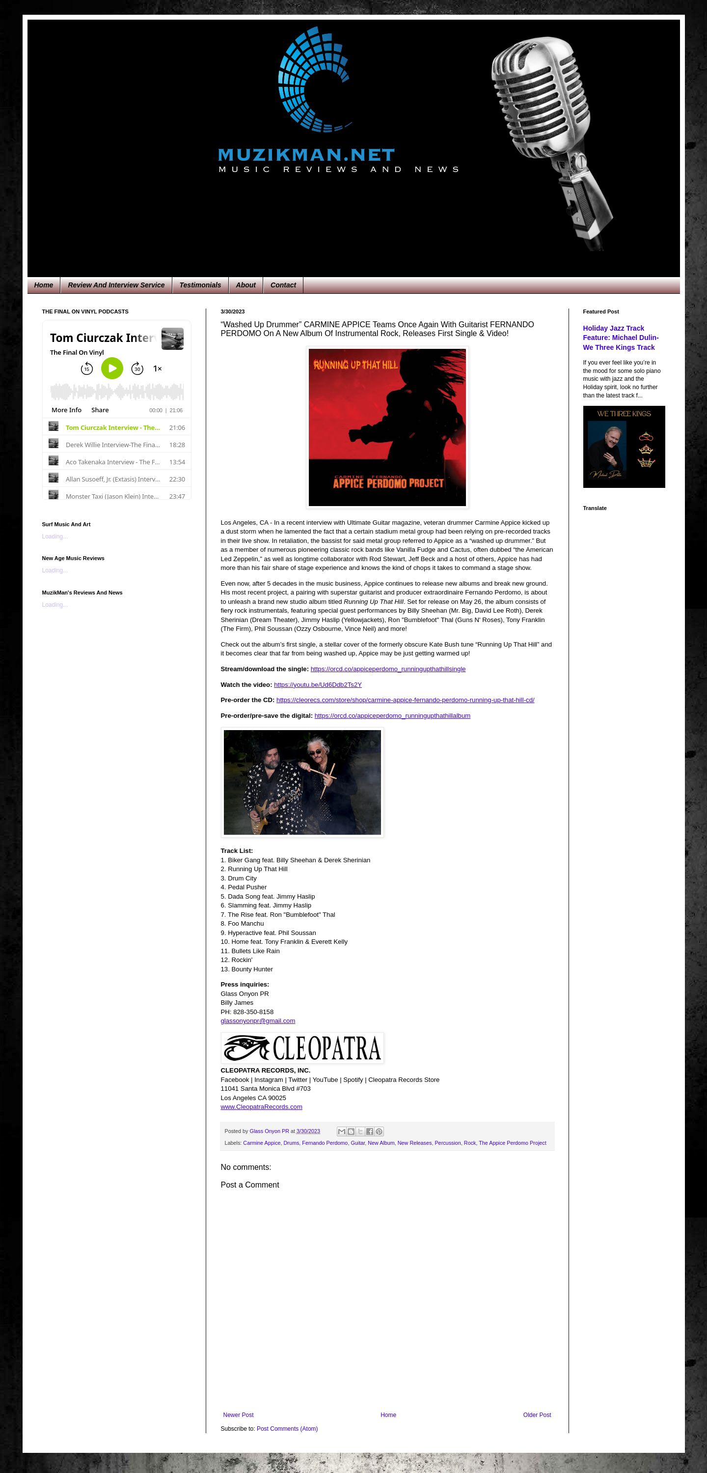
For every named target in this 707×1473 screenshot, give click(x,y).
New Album (381, 1143)
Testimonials (200, 285)
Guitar (358, 1143)
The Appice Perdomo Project (512, 1143)
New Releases (415, 1143)
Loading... (55, 536)
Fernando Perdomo (325, 1143)
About (246, 285)
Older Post (537, 1415)
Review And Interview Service (116, 285)
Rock (470, 1143)
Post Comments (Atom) (287, 1428)
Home (44, 285)
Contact (283, 285)
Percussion (448, 1143)
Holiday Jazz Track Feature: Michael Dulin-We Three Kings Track (621, 337)
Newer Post (238, 1415)
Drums (291, 1143)
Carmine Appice (261, 1143)
